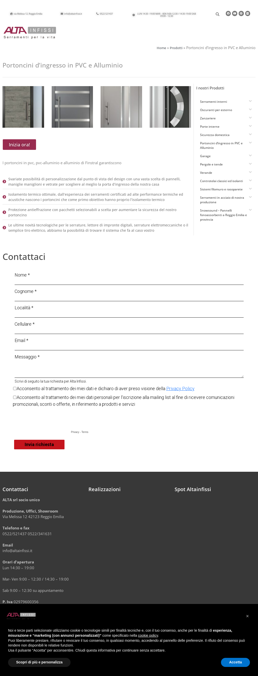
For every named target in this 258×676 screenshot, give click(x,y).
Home (161, 51)
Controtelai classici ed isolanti (221, 184)
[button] (165, 15)
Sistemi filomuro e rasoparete (221, 192)
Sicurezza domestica (215, 138)
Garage (205, 159)
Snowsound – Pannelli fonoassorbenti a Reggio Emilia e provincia (223, 218)
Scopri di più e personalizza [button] (39, 662)
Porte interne (209, 129)
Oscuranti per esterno (216, 113)
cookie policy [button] (148, 635)
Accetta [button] (235, 662)
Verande (206, 176)
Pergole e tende (211, 167)
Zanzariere (208, 121)
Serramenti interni (213, 105)
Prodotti (176, 51)
